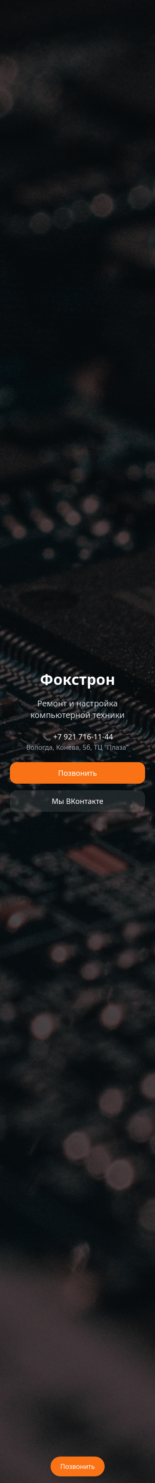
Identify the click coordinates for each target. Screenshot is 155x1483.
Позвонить (77, 773)
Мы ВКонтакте (77, 801)
